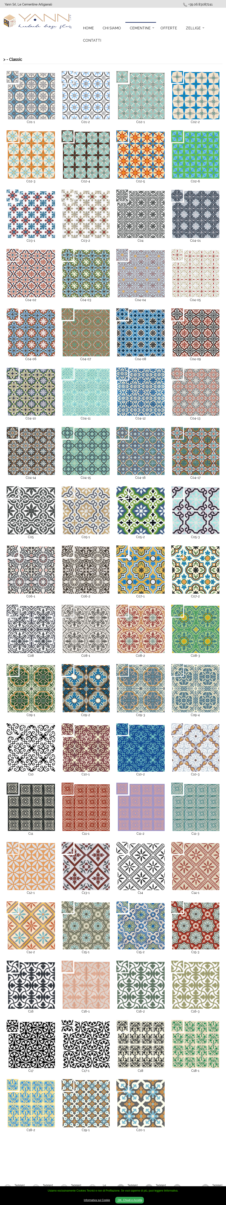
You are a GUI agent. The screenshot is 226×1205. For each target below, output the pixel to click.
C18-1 (195, 1070)
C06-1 (30, 596)
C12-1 (31, 892)
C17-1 (85, 1070)
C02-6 (195, 181)
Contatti (92, 40)
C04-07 (85, 359)
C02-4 (85, 181)
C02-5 (140, 181)
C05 (31, 537)
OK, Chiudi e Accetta (129, 1200)
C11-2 (140, 833)
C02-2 (195, 122)
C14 (140, 892)
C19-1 (86, 1130)
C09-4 (195, 715)
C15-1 (85, 952)
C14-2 (30, 952)
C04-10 (30, 418)
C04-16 (140, 477)
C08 (31, 655)
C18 (140, 1070)
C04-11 (85, 418)
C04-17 (195, 477)
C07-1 (140, 596)
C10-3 (195, 774)
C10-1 (85, 774)
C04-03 (85, 300)
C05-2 (140, 537)
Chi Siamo (112, 28)
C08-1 (85, 655)
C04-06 (30, 359)
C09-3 (140, 715)
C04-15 (86, 477)
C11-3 (195, 833)
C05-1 (85, 537)
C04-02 (30, 300)
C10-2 (140, 774)
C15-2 (140, 952)
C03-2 (85, 240)
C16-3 (195, 1011)
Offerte (168, 28)
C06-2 (85, 596)
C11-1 (85, 833)
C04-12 (140, 418)
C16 (31, 1011)
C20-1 (140, 1130)
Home (88, 28)
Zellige (193, 28)
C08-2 (140, 655)
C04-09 (195, 359)
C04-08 (140, 359)
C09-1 (30, 715)
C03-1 (30, 240)
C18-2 (30, 1130)
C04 (140, 240)
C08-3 (195, 655)
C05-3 (195, 537)
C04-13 (195, 418)
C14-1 (195, 892)
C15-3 (195, 952)
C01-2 (85, 122)
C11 (30, 833)
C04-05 (195, 300)
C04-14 (31, 477)
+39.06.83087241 (200, 4)
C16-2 (140, 1011)
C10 (31, 774)
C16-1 (85, 1011)
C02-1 (140, 122)
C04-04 (140, 300)
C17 (30, 1070)
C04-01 (195, 240)
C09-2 (85, 715)
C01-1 (31, 122)
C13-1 (86, 892)
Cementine (140, 28)
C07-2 (195, 596)
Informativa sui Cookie (97, 1200)
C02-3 (30, 181)
